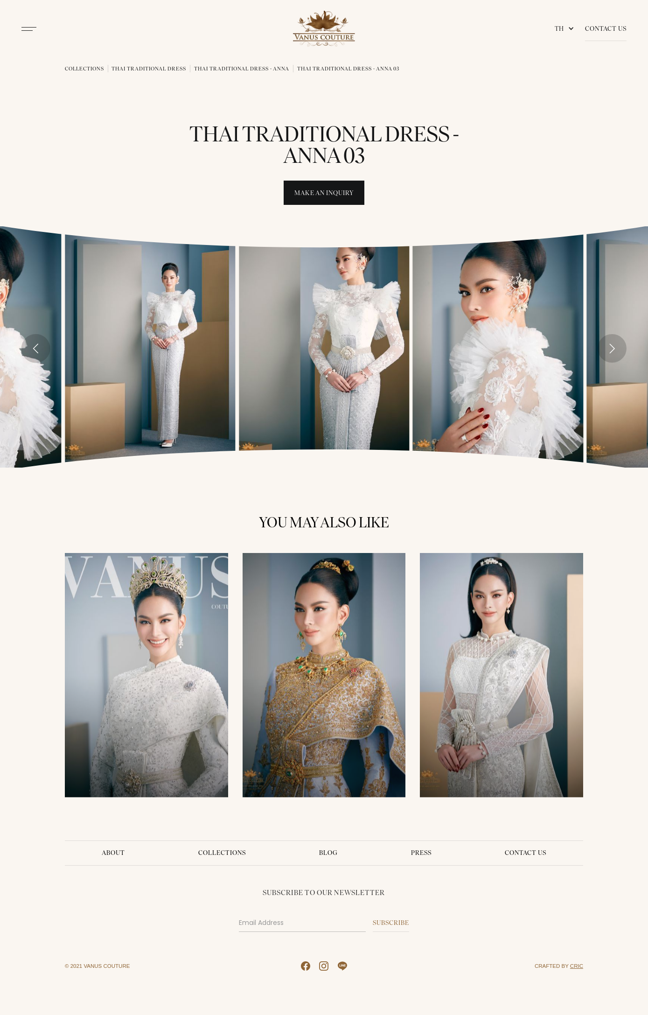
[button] (566, 29)
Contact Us (606, 28)
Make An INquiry (324, 192)
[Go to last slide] (35, 348)
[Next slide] (612, 348)
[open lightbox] (150, 347)
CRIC (576, 966)
